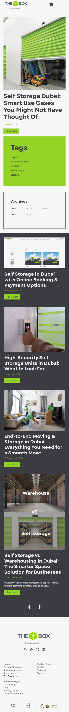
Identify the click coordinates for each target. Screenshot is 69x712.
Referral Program (12, 681)
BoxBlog (41, 667)
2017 (28, 214)
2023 (29, 208)
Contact (41, 673)
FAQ (5, 687)
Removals (8, 673)
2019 (44, 208)
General (15, 165)
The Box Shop (44, 664)
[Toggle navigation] (60, 5)
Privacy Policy (10, 690)
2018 (13, 214)
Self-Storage (17, 170)
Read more (11, 131)
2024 (13, 208)
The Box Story (10, 676)
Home (6, 664)
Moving (14, 157)
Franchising (9, 684)
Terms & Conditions (13, 693)
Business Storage (20, 161)
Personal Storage (12, 667)
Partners (41, 670)
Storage (15, 174)
